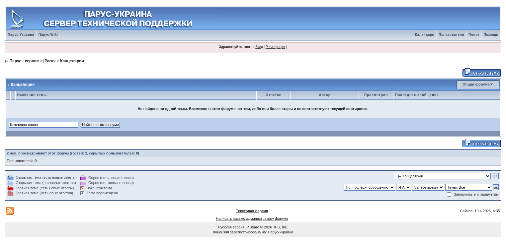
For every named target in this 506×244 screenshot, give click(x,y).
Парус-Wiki (48, 34)
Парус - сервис (24, 61)
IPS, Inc (280, 227)
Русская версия (231, 227)
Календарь (424, 34)
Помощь (491, 34)
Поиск (473, 34)
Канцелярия (72, 61)
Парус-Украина (21, 34)
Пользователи (451, 34)
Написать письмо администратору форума (252, 218)
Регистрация (275, 47)
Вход (259, 47)
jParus (49, 61)
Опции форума (476, 84)
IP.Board (252, 227)
